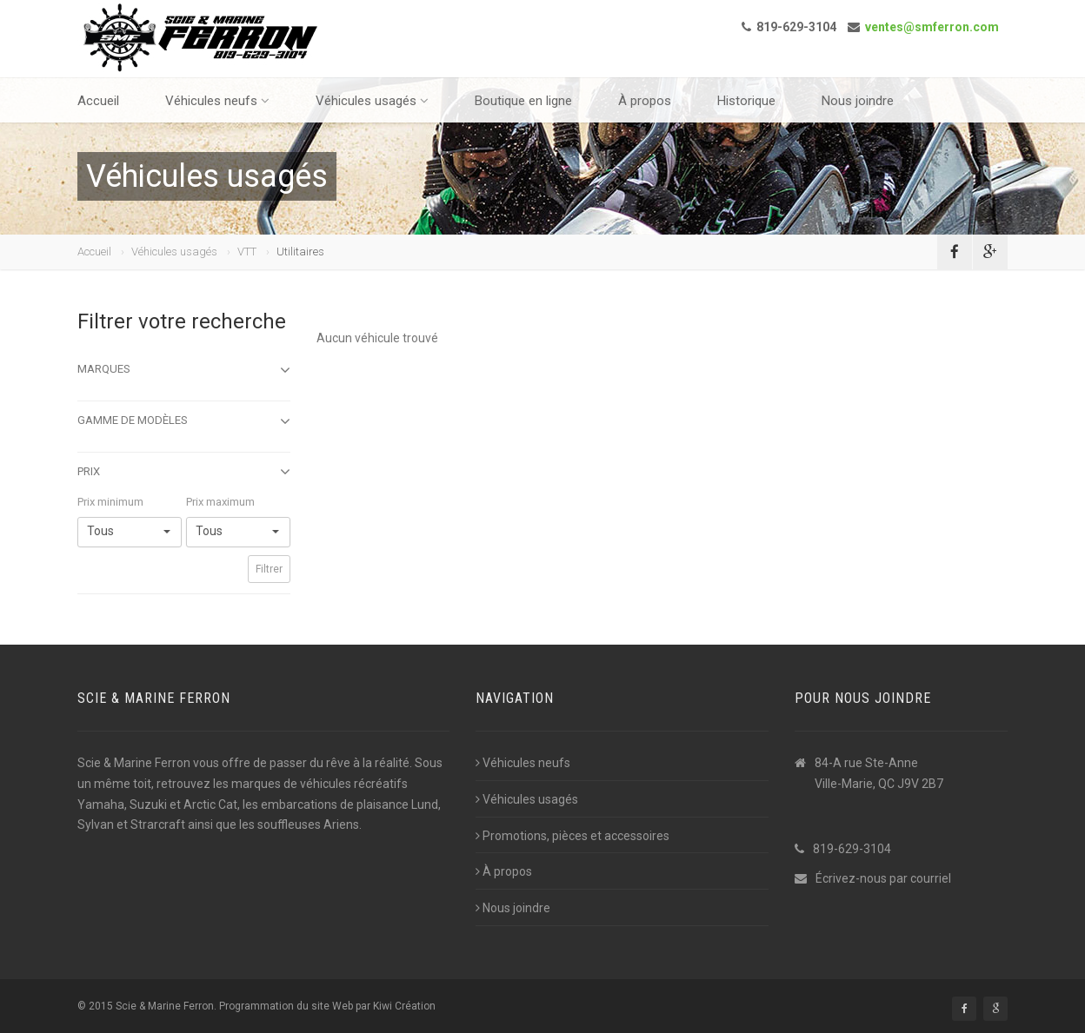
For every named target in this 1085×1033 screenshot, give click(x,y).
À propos (644, 101)
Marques (183, 370)
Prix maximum (220, 501)
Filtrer (269, 569)
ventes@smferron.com (932, 27)
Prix (183, 472)
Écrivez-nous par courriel (883, 878)
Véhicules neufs (217, 101)
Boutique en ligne (523, 101)
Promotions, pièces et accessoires (572, 836)
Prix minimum (110, 501)
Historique (746, 101)
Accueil (98, 101)
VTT (246, 251)
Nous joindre (858, 101)
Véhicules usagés (372, 101)
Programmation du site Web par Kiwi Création (327, 1006)
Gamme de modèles (183, 421)
